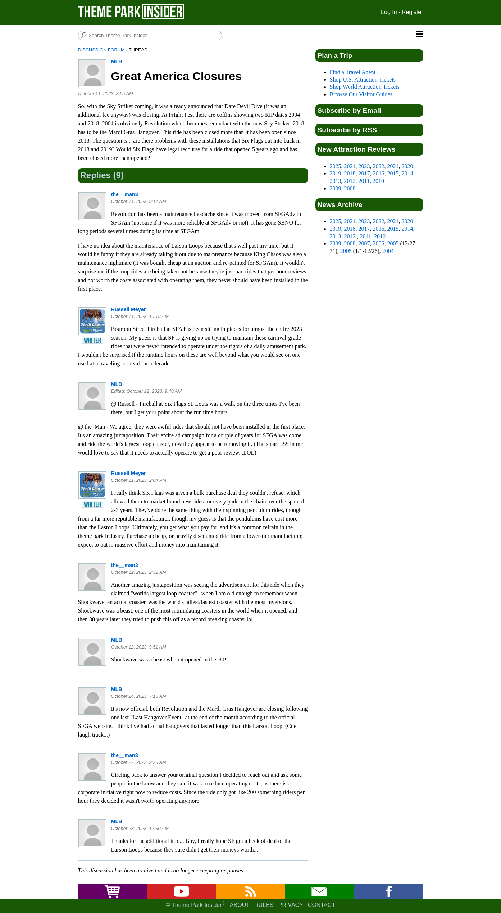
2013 (335, 181)
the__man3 (124, 194)
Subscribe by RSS (347, 130)
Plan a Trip (335, 55)
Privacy (290, 905)
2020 (407, 166)
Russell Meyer (128, 309)
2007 (364, 243)
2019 (335, 173)
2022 (378, 166)
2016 (378, 173)
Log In (389, 12)
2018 (350, 173)
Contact (321, 905)
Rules (263, 905)
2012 (350, 181)
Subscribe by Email (349, 110)
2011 (364, 181)
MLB (116, 61)
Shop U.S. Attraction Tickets (363, 80)
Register (412, 12)
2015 (393, 173)
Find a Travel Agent (353, 72)
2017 (364, 173)
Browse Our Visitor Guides (361, 94)
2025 (335, 166)
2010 (378, 181)
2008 (350, 188)
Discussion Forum (101, 49)
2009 (335, 188)
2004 (388, 251)
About (240, 905)
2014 (407, 173)
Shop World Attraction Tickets (365, 87)
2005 (393, 243)
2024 (350, 166)
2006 (378, 243)
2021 (393, 166)
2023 (364, 166)
